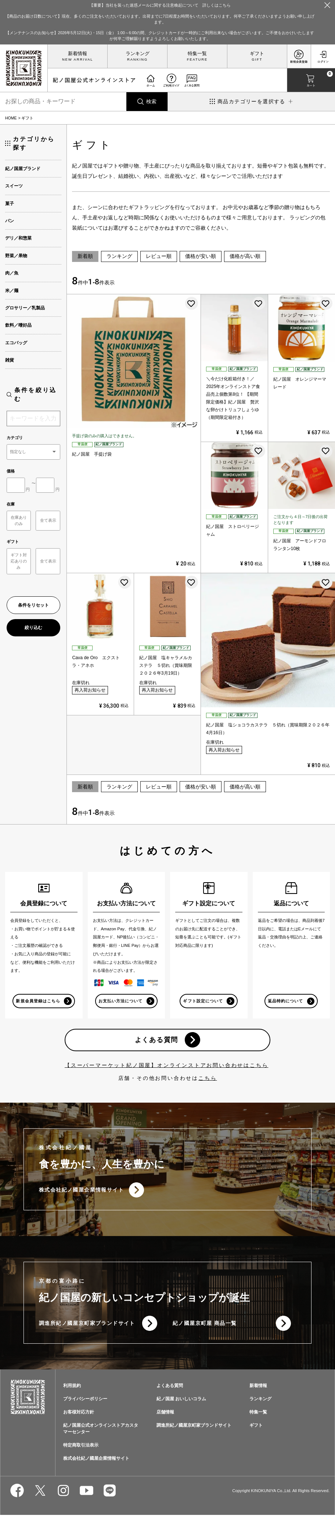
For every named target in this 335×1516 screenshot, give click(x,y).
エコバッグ (16, 342)
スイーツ (14, 185)
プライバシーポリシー (85, 1399)
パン (9, 220)
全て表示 (48, 520)
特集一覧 (197, 53)
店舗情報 (165, 1413)
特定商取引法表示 (80, 1446)
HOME (11, 118)
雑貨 (9, 360)
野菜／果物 (16, 255)
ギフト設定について (203, 1001)
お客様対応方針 (78, 1413)
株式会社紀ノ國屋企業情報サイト (81, 1190)
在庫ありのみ (19, 520)
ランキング (138, 53)
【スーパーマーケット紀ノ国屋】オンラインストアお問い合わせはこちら (166, 1065)
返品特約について (285, 1001)
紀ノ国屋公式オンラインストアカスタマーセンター (100, 1430)
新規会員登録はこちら (38, 1001)
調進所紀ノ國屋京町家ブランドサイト (87, 1324)
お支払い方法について (120, 1001)
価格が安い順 (200, 256)
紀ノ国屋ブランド (22, 168)
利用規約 (72, 1386)
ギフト (257, 53)
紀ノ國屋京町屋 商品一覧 (205, 1324)
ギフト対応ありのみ (19, 561)
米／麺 (11, 290)
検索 (151, 101)
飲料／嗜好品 (18, 325)
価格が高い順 (245, 256)
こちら (207, 1078)
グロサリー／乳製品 (25, 307)
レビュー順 (159, 256)
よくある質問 (156, 1040)
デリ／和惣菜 (18, 238)
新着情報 (77, 53)
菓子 (9, 203)
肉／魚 (11, 273)
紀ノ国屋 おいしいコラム (181, 1399)
